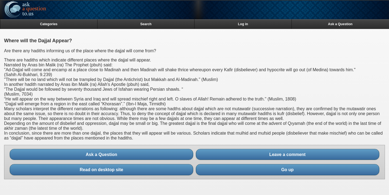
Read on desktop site (102, 170)
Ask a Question (101, 154)
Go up (288, 170)
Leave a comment (287, 154)
